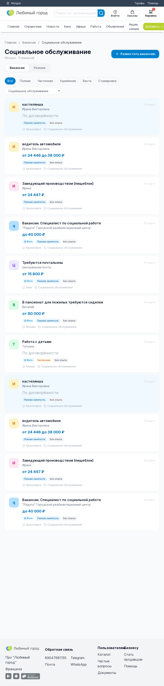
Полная (25, 81)
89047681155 (55, 658)
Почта (50, 664)
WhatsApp (79, 664)
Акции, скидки (134, 27)
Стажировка (107, 81)
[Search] (101, 13)
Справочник (33, 26)
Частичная (45, 81)
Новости (53, 26)
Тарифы (139, 3)
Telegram (77, 658)
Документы (107, 673)
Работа (96, 26)
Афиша (81, 26)
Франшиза (13, 669)
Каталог (104, 654)
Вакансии (29, 42)
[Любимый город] (27, 13)
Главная (13, 26)
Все (10, 81)
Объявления (115, 26)
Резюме (40, 68)
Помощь (153, 3)
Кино (67, 26)
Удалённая (68, 81)
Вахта (87, 81)
